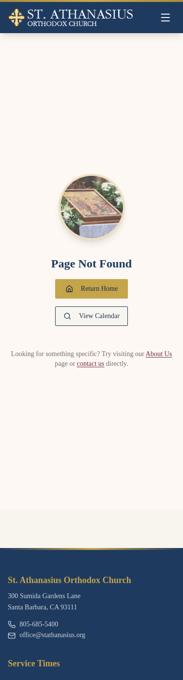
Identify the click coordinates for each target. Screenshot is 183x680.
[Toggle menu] (165, 17)
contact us (90, 363)
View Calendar (91, 316)
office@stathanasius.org (46, 635)
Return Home (91, 289)
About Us (158, 354)
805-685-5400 (33, 624)
